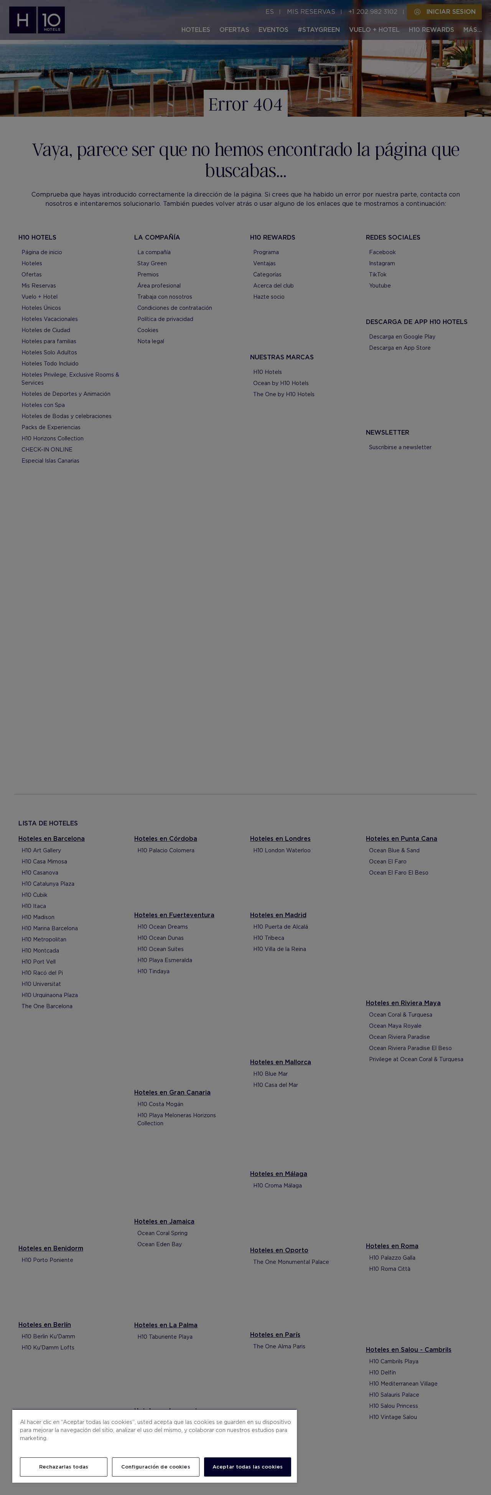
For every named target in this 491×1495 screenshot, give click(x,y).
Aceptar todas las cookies (248, 1467)
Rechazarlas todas (63, 1467)
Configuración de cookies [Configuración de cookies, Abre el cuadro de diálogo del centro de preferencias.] (155, 1467)
